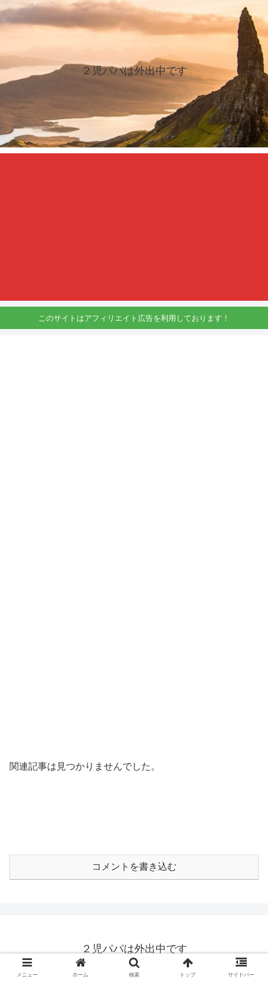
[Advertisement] (134, 227)
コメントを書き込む (134, 867)
